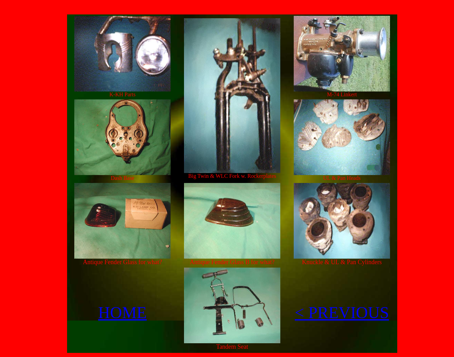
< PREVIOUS (342, 312)
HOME (122, 312)
